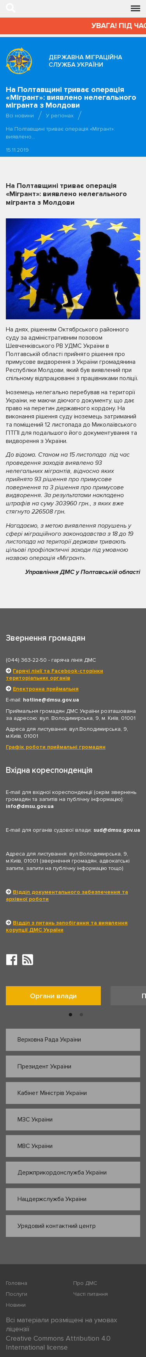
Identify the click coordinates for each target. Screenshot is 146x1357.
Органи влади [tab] (53, 996)
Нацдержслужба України (52, 1199)
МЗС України (35, 1119)
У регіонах (60, 115)
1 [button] (70, 1015)
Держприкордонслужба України (62, 1172)
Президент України (44, 1066)
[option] (58, 997)
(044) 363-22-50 (26, 660)
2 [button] (81, 1015)
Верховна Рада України (49, 1039)
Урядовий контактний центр (57, 1226)
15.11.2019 (17, 150)
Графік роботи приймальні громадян (56, 747)
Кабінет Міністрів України (52, 1093)
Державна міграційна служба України (85, 61)
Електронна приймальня (46, 689)
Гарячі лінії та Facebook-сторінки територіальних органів (54, 674)
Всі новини (20, 115)
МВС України (35, 1146)
